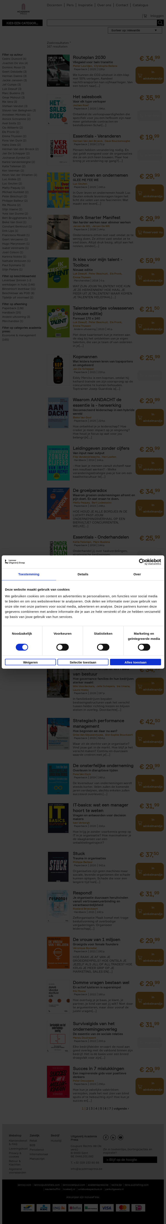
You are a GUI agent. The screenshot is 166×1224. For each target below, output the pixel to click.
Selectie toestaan (83, 662)
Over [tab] (137, 574)
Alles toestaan (135, 662)
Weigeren (30, 662)
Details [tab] (83, 574)
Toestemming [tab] (29, 574)
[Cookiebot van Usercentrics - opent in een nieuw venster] (142, 562)
